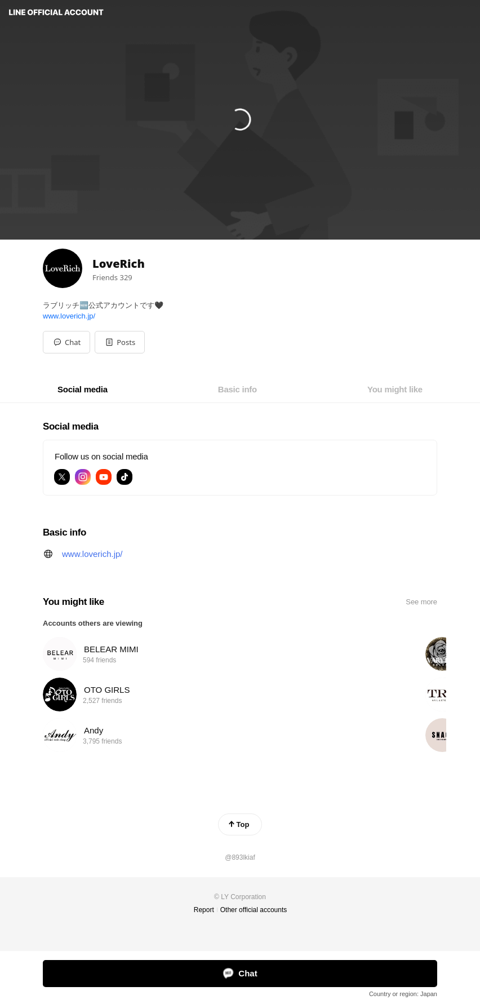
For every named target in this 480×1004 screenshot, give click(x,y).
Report (204, 910)
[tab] (82, 389)
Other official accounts (253, 910)
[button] (120, 342)
